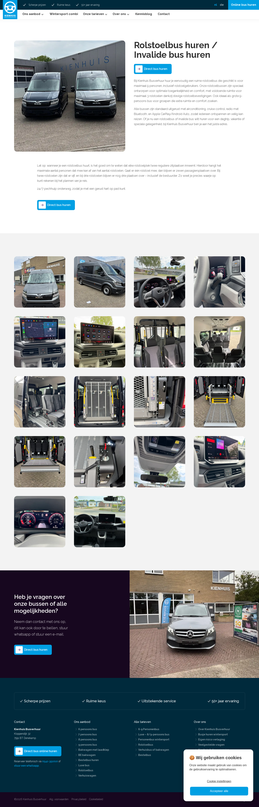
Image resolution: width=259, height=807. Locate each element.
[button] (33, 14)
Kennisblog (143, 14)
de (222, 4)
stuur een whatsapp (26, 765)
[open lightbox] (39, 282)
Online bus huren (243, 4)
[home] (10, 9)
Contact (164, 14)
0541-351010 (50, 761)
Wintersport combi (64, 14)
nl (215, 4)
